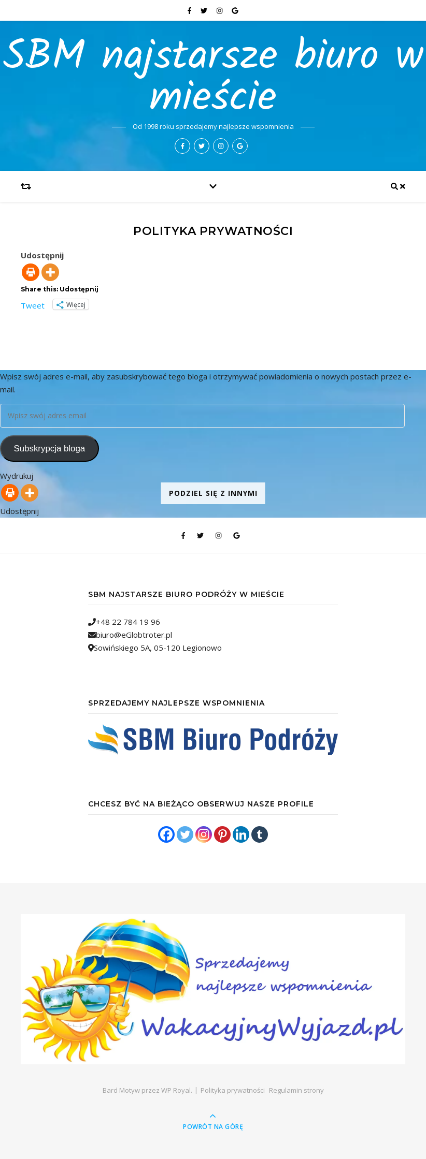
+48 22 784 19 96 (128, 622)
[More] (50, 272)
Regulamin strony (296, 1090)
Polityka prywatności (233, 1090)
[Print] (30, 272)
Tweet (33, 304)
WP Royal (176, 1090)
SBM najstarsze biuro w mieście (213, 78)
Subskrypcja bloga (49, 448)
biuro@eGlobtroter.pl (134, 634)
